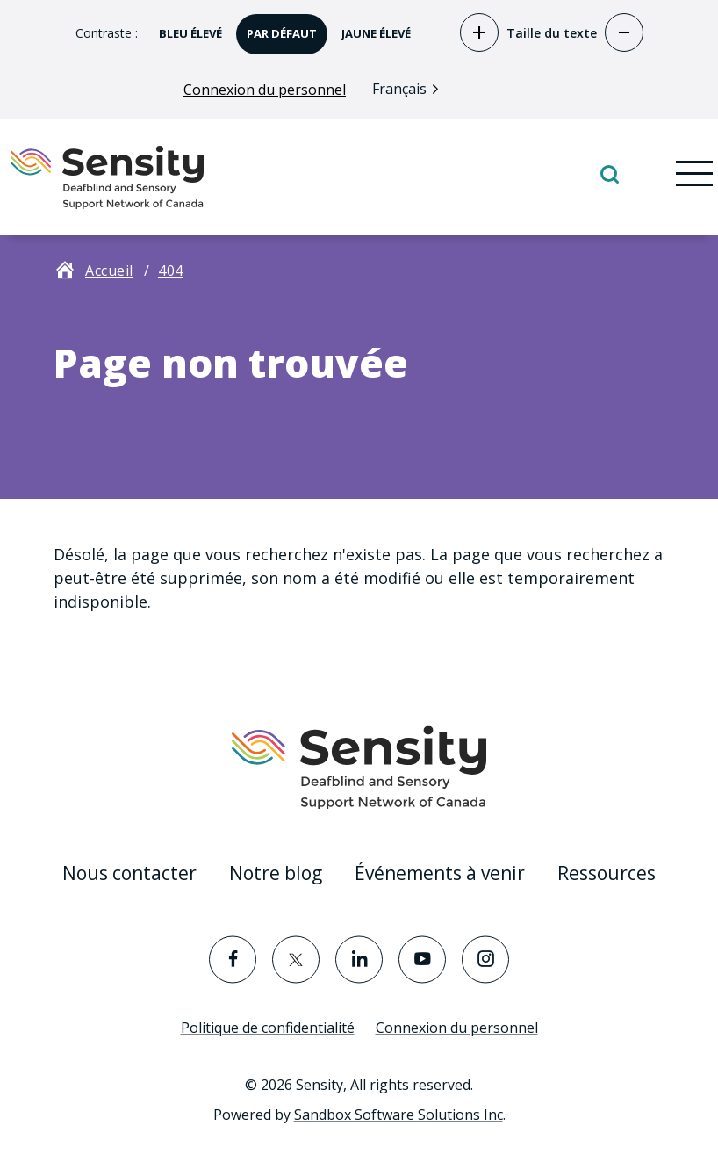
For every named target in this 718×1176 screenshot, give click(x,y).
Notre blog (275, 873)
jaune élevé (371, 27)
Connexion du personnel (264, 89)
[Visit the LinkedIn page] (359, 959)
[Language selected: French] (410, 88)
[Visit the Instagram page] (485, 959)
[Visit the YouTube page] (422, 959)
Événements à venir (440, 873)
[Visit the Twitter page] (296, 959)
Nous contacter (129, 873)
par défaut (276, 27)
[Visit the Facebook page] (232, 959)
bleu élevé (185, 27)
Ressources (606, 873)
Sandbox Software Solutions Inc (398, 1114)
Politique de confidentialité (268, 1027)
